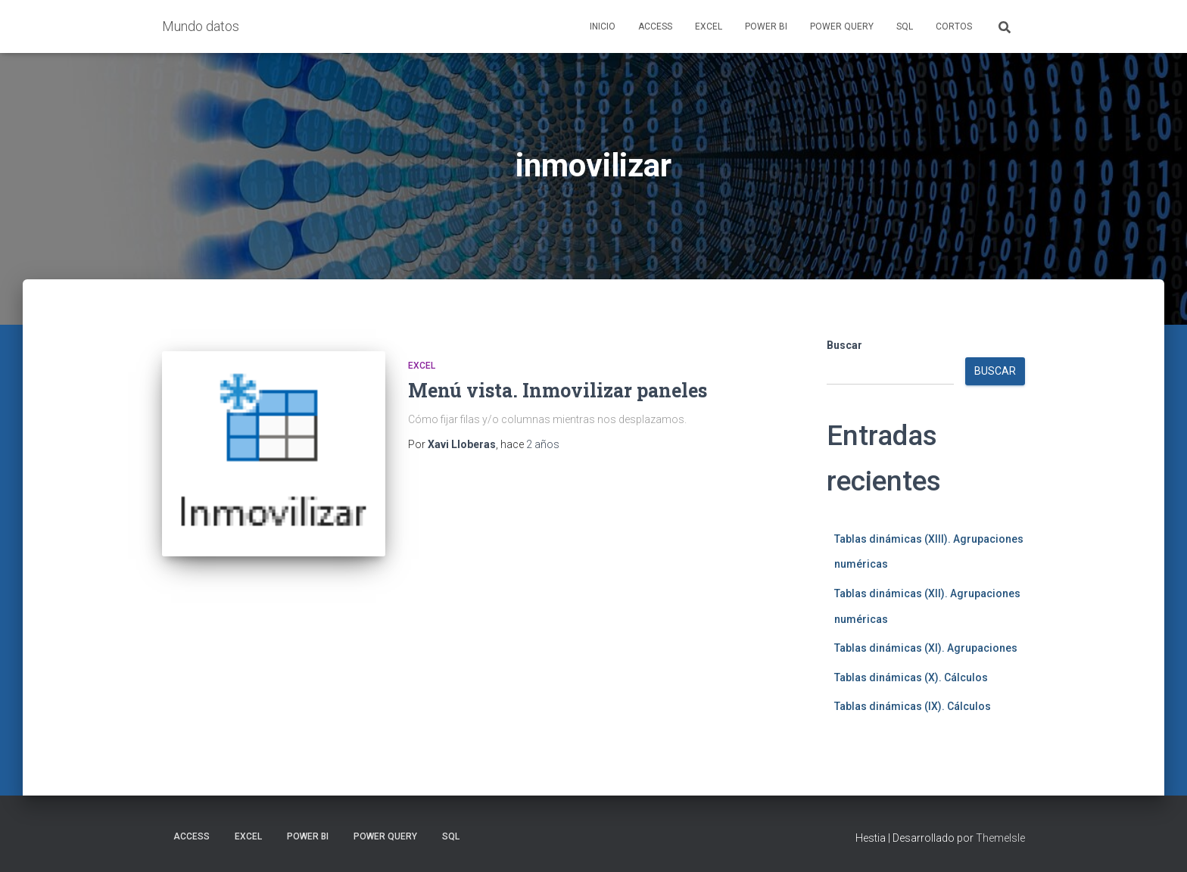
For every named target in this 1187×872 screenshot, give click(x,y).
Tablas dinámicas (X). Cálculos (911, 677)
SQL (904, 26)
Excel (708, 26)
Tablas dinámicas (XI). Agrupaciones (925, 648)
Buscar (844, 345)
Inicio (602, 26)
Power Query (842, 26)
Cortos (954, 26)
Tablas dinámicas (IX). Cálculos (912, 706)
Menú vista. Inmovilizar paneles (557, 390)
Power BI (766, 26)
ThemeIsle (1000, 838)
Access (655, 26)
